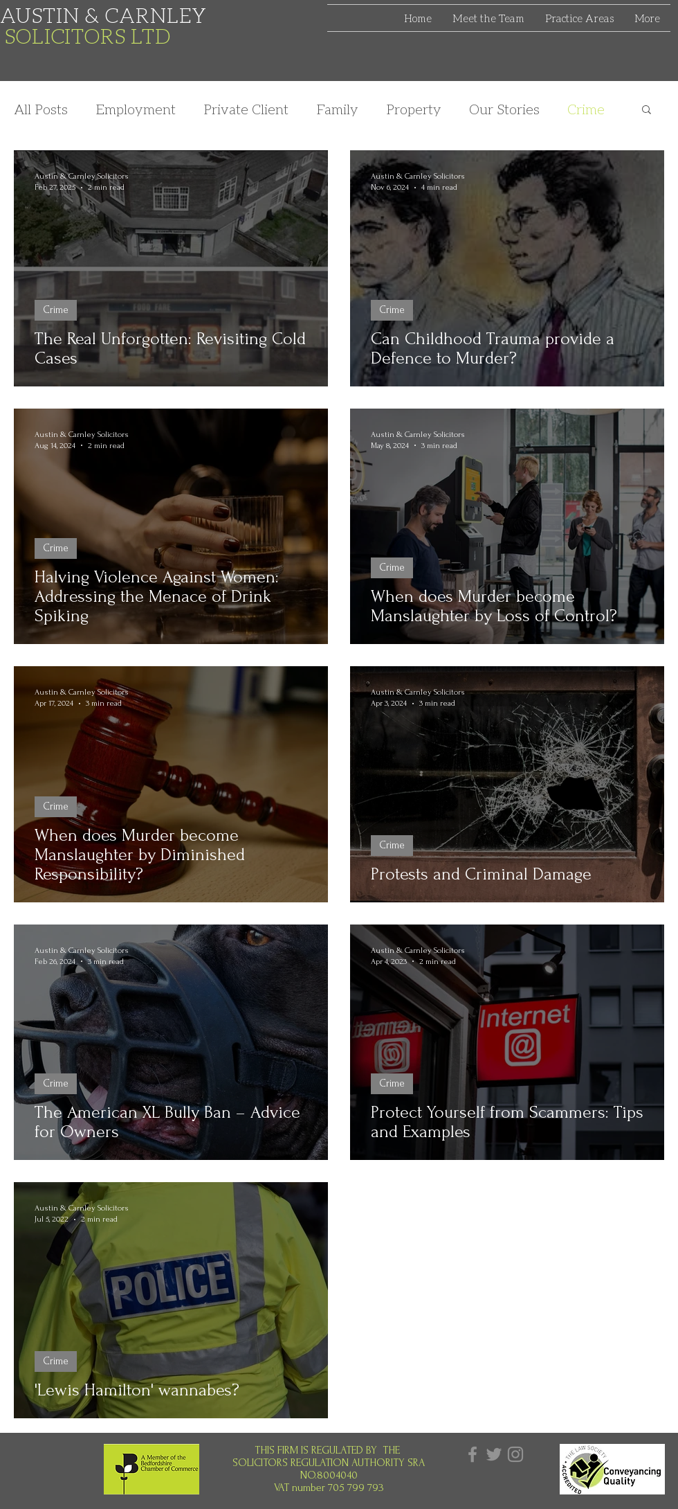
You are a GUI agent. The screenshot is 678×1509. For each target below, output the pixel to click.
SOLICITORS (68, 35)
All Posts (41, 108)
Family (337, 108)
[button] (646, 110)
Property (413, 108)
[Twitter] (494, 1454)
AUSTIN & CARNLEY (103, 14)
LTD (151, 35)
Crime (586, 108)
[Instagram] (515, 1454)
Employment (135, 108)
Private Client (245, 108)
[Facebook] (472, 1454)
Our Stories (504, 108)
